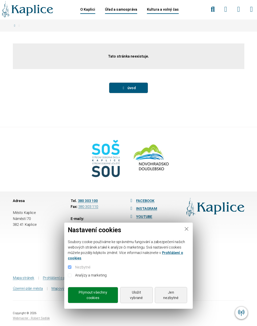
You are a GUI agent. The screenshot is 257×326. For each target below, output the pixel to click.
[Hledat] (212, 9)
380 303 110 (88, 206)
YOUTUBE (140, 216)
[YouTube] (251, 9)
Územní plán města (28, 288)
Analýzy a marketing (91, 275)
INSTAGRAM (142, 208)
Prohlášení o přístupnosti (62, 278)
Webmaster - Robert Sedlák (31, 318)
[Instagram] (238, 9)
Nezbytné (83, 267)
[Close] (186, 229)
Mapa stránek (23, 278)
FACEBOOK (141, 200)
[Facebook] (225, 9)
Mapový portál (62, 288)
